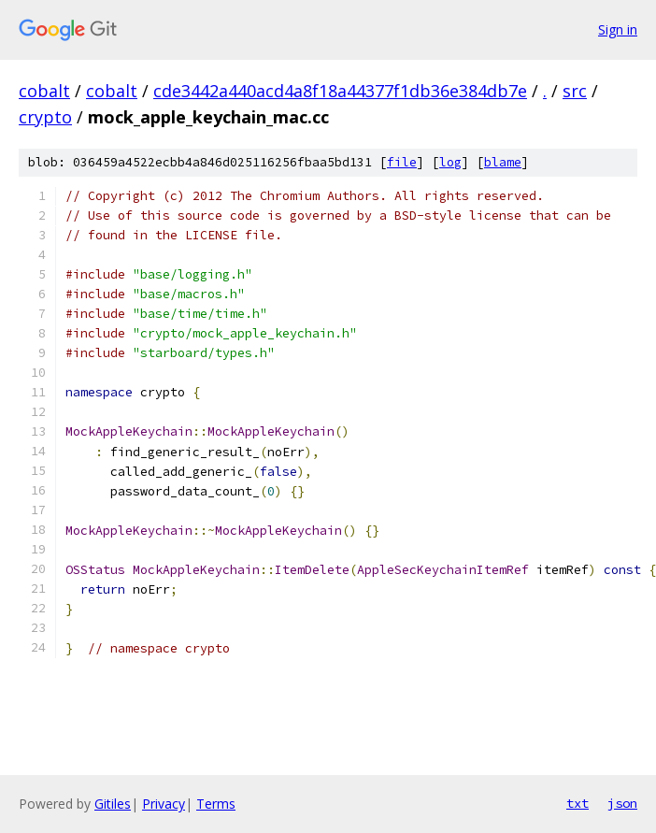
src (575, 90)
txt (577, 803)
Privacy (163, 803)
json (622, 803)
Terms (215, 803)
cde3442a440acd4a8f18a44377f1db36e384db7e (340, 90)
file (402, 162)
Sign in (617, 29)
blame (502, 162)
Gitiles (112, 803)
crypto (45, 117)
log (450, 162)
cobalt (44, 90)
